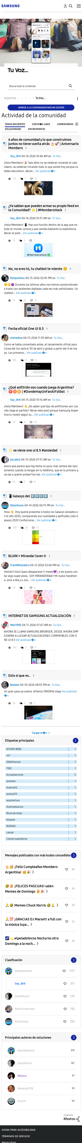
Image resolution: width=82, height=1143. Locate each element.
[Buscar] (41, 86)
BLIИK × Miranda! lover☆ (27, 556)
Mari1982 (15, 625)
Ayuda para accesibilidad (18, 1129)
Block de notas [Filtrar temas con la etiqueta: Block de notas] (14, 813)
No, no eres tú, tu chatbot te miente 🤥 (37, 269)
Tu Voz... (57, 156)
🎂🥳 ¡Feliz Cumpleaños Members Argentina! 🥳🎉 (31, 869)
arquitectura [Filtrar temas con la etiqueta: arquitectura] (13, 800)
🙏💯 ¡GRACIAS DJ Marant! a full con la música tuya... (33, 922)
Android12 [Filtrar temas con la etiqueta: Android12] (11, 787)
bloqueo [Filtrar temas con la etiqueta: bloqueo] (10, 819)
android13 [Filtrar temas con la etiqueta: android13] (11, 794)
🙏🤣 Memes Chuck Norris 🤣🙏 (30, 905)
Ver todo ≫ (41, 855)
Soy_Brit (15, 156)
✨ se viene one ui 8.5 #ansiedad (32, 450)
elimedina (16, 338)
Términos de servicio (16, 1136)
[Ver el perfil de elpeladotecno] (23, 971)
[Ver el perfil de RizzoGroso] (21, 1021)
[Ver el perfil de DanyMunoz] (22, 996)
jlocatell (15, 459)
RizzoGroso (17, 505)
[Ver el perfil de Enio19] (21, 1101)
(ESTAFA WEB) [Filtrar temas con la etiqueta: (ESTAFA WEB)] (13, 749)
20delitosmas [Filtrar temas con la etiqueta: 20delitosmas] (13, 761)
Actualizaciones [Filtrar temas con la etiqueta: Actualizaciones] (14, 774)
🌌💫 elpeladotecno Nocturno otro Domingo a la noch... (32, 941)
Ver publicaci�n (45, 171)
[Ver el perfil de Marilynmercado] (25, 1009)
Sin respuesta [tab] (36, 129)
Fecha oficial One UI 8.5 (26, 328)
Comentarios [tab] (65, 124)
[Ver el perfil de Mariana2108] (25, 1088)
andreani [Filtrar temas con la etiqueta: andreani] (11, 781)
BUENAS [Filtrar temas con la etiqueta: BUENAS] (11, 826)
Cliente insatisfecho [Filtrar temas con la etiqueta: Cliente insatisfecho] (16, 838)
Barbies (14, 684)
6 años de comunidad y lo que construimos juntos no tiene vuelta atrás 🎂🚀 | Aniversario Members (43, 143)
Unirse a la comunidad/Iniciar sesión (41, 107)
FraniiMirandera (19, 565)
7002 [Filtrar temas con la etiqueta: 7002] (9, 768)
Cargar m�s (39, 732)
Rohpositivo (17, 278)
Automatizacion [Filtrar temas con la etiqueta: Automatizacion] (14, 806)
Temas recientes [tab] (15, 124)
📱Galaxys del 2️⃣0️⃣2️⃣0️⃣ (28, 496)
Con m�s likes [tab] (41, 124)
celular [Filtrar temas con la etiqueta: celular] (10, 832)
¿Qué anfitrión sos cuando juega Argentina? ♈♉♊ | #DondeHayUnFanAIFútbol (41, 389)
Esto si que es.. (19, 675)
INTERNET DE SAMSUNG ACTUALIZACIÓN (39, 616)
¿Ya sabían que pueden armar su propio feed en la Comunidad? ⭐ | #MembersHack (43, 208)
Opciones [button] (71, 98)
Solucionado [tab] (13, 129)
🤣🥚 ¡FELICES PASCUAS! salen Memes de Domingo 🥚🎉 (29, 888)
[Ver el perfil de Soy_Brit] (20, 983)
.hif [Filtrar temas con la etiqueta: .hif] (8, 755)
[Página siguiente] (75, 740)
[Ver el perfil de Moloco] (22, 1075)
